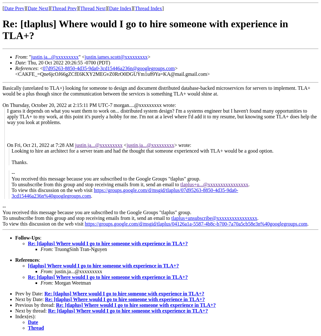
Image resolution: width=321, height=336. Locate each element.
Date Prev (14, 8)
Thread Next (93, 8)
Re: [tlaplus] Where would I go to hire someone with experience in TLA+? (108, 243)
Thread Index (148, 8)
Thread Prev (64, 8)
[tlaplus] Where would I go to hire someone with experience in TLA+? (103, 265)
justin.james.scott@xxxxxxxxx (116, 57)
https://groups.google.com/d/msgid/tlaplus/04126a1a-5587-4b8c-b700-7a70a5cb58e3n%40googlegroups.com (196, 224)
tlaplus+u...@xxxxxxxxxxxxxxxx (214, 184)
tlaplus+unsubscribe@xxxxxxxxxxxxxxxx (214, 218)
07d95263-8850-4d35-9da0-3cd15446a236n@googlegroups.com (109, 68)
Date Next (38, 8)
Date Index (120, 8)
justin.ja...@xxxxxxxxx (55, 57)
